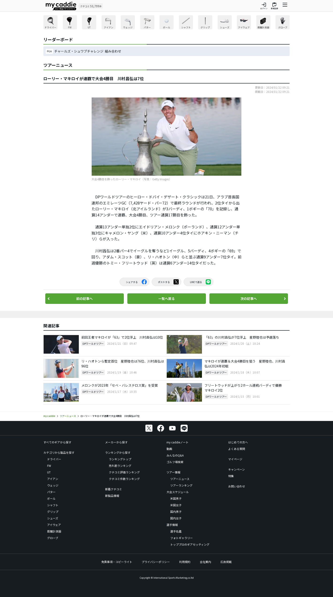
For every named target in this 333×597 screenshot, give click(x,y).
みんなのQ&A (175, 455)
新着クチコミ (113, 489)
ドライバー (54, 459)
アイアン (52, 479)
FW (49, 466)
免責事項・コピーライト (116, 562)
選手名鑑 (176, 531)
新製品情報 (112, 496)
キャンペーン (236, 469)
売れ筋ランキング (120, 466)
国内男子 (176, 512)
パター (51, 492)
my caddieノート (177, 442)
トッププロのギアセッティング (189, 544)
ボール (51, 498)
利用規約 (184, 562)
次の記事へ (248, 298)
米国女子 (176, 505)
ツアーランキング (181, 485)
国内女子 (176, 518)
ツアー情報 (173, 472)
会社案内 (205, 562)
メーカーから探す (116, 442)
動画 (169, 449)
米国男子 (176, 498)
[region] (166, 22)
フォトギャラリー (181, 538)
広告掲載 (226, 562)
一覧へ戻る (166, 298)
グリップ (52, 512)
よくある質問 (236, 449)
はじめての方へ (238, 442)
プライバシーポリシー (156, 562)
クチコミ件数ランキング (124, 479)
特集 (231, 476)
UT (49, 472)
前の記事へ (84, 298)
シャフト (52, 505)
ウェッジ (52, 485)
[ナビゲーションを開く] (285, 6)
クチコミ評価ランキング (124, 472)
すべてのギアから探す (57, 442)
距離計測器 (54, 531)
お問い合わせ (236, 486)
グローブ (52, 538)
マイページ (235, 459)
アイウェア (54, 525)
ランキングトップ (120, 459)
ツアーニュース (179, 479)
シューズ (52, 518)
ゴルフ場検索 (174, 462)
